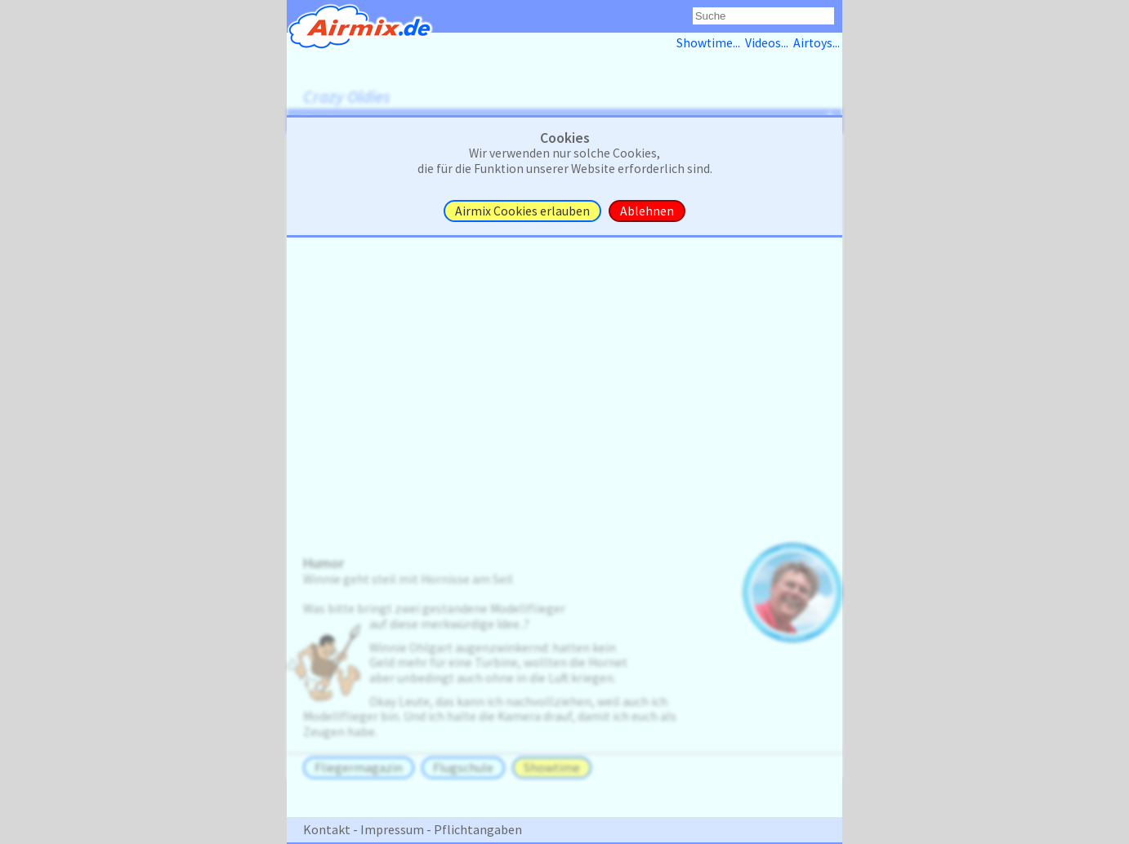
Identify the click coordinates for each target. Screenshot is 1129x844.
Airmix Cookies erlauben (522, 211)
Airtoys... (817, 43)
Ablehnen (647, 211)
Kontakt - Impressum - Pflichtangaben (412, 829)
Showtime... (710, 43)
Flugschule (463, 767)
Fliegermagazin (359, 767)
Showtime (552, 767)
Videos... (769, 43)
